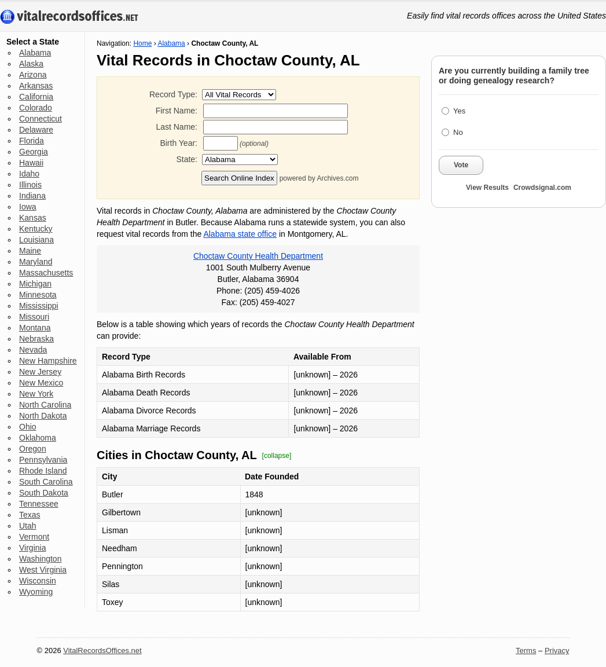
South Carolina (46, 481)
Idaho (29, 173)
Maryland (36, 261)
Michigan (35, 283)
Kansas (32, 217)
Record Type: (173, 94)
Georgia (33, 151)
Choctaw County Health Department (258, 256)
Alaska (31, 63)
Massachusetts (46, 272)
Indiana (32, 195)
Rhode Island (43, 470)
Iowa (27, 206)
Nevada (33, 349)
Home (142, 43)
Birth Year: (178, 143)
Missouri (34, 316)
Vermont (34, 536)
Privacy (557, 650)
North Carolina (45, 404)
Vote (461, 165)
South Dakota (43, 492)
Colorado (35, 107)
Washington (40, 558)
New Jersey (40, 371)
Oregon (32, 448)
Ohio (27, 426)
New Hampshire (48, 360)
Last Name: (176, 126)
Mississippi (38, 305)
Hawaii (31, 162)
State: (186, 159)
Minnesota (38, 294)
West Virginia (43, 569)
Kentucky (36, 228)
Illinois (30, 184)
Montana (34, 327)
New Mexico (41, 382)
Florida (31, 140)
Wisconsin (37, 580)
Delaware (36, 129)
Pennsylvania (43, 459)
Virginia (32, 547)
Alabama (35, 52)
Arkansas (36, 85)
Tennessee (38, 503)
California (36, 96)
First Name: (176, 110)
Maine (30, 250)
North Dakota (43, 415)
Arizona (32, 74)
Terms (526, 650)
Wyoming (36, 591)
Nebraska (36, 338)
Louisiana (36, 239)
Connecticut (40, 118)
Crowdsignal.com (542, 188)
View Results (487, 188)
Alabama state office (240, 234)
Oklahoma (37, 437)
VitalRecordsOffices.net (102, 650)
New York (36, 393)
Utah (27, 525)
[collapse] (277, 456)
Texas (30, 514)
